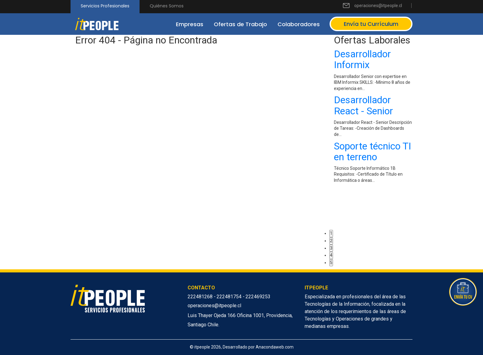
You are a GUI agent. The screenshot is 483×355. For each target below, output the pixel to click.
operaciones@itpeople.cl (378, 5)
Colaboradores (299, 24)
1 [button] (331, 233)
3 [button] (331, 248)
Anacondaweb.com (275, 347)
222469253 (258, 297)
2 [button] (331, 240)
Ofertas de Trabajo (240, 24)
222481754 (230, 297)
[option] (373, 117)
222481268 (201, 297)
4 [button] (331, 255)
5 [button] (331, 262)
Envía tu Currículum (371, 24)
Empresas (189, 24)
